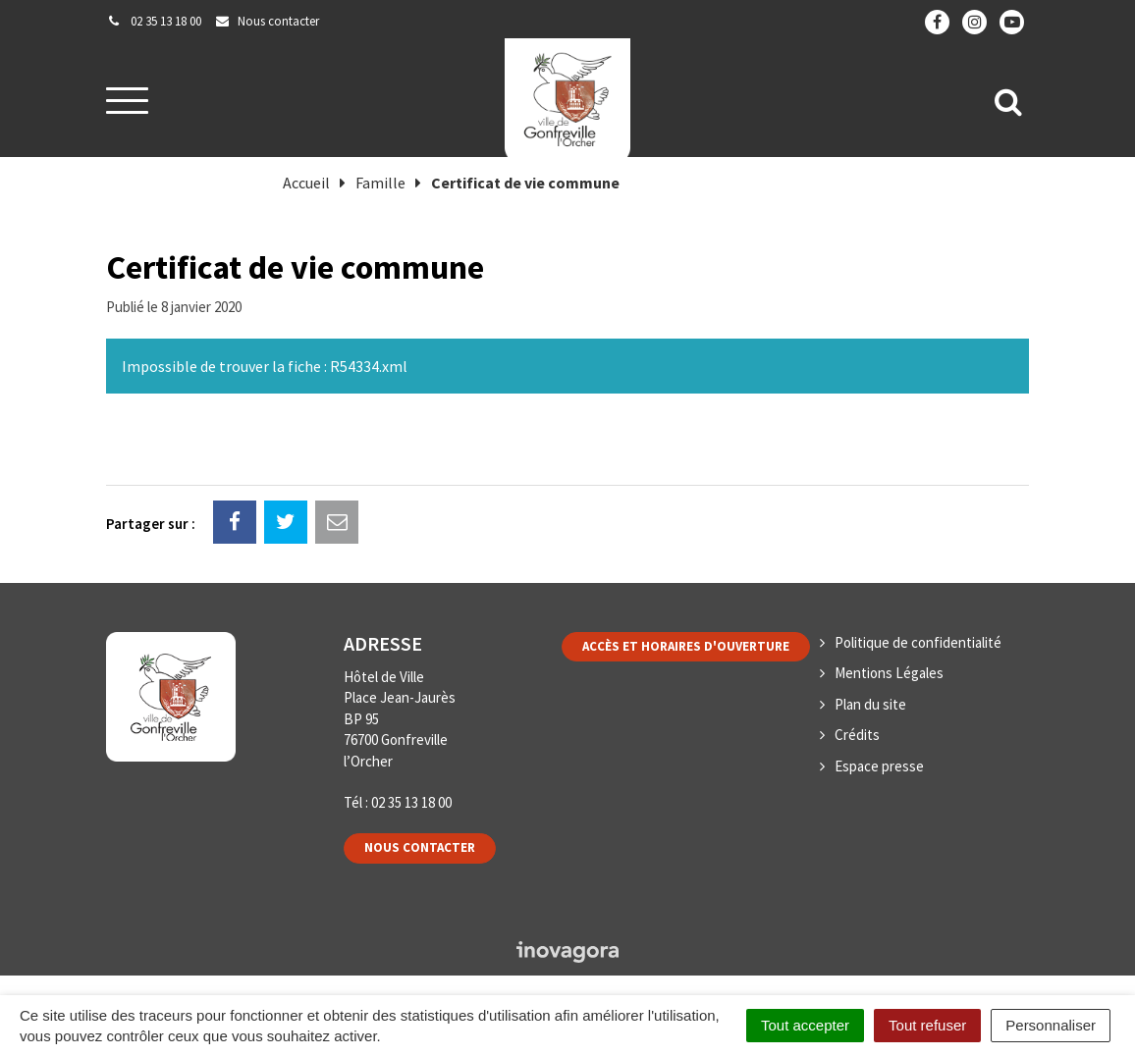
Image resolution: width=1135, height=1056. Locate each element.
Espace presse (879, 766)
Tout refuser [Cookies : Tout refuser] (927, 1025)
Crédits (857, 734)
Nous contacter (419, 847)
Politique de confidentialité (918, 642)
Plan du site (870, 704)
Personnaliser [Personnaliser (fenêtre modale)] (1050, 1025)
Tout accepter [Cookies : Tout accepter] (805, 1025)
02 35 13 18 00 (411, 802)
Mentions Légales (889, 672)
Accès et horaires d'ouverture (685, 646)
